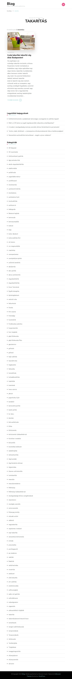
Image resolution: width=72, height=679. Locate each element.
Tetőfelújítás (13, 643)
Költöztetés (12, 430)
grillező (11, 353)
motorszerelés (13, 508)
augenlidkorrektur (15, 177)
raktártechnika (13, 565)
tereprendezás (13, 631)
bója (10, 230)
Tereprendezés (14, 635)
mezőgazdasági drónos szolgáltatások (21, 496)
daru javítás (12, 271)
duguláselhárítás (14, 283)
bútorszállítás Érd (14, 238)
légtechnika (12, 467)
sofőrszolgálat (13, 590)
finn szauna (12, 312)
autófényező (13, 181)
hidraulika (12, 369)
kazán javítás (13, 410)
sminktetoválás (14, 586)
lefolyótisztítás (13, 455)
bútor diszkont (13, 234)
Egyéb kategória (14, 291)
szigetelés (12, 606)
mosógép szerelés (15, 504)
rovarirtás (12, 570)
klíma (10, 426)
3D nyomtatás (13, 152)
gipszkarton (12, 344)
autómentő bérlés (15, 189)
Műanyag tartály (14, 512)
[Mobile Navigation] (63, 4)
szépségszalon (13, 602)
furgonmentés (13, 328)
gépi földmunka (14, 336)
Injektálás (12, 381)
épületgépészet (14, 295)
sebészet (11, 574)
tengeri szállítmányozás (16, 627)
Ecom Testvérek (14, 287)
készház (11, 418)
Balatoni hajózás (14, 213)
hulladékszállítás (14, 377)
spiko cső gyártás (14, 594)
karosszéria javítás (14, 406)
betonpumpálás (14, 222)
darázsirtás (12, 267)
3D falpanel (12, 148)
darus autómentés (15, 275)
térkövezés (12, 639)
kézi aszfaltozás (14, 422)
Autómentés (13, 185)
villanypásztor (13, 655)
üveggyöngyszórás (15, 651)
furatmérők (12, 320)
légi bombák (13, 459)
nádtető (11, 520)
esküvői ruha (13, 299)
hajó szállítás (13, 357)
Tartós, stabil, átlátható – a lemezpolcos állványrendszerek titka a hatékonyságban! (36, 131)
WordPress (42, 676)
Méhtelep (12, 488)
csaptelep (12, 250)
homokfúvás (13, 373)
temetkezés (12, 623)
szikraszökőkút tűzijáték (16, 610)
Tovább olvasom (12, 100)
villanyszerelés (13, 660)
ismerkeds (12, 385)
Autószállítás (13, 201)
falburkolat (12, 303)
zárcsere (11, 664)
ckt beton (12, 242)
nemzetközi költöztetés (16, 537)
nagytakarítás (13, 525)
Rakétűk (11, 561)
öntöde (11, 541)
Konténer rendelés (15, 439)
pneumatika (12, 545)
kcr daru (11, 414)
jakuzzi (11, 394)
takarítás (10, 52)
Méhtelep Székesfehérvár (17, 492)
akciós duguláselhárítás (16, 164)
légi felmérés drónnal (16, 463)
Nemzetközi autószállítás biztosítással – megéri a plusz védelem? (30, 135)
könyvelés (12, 443)
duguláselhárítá (14, 279)
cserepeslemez (13, 254)
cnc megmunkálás (14, 246)
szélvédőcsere (13, 598)
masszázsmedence (15, 484)
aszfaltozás (12, 172)
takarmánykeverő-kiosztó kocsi (19, 619)
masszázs (12, 479)
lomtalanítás (13, 475)
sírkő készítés (13, 578)
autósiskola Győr (14, 197)
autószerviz (12, 205)
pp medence (13, 553)
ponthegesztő (13, 549)
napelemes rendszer (15, 529)
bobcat (11, 226)
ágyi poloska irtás (14, 160)
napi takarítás (13, 533)
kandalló (11, 402)
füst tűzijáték (13, 332)
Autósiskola (12, 193)
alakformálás (13, 168)
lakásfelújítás (13, 451)
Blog (11, 3)
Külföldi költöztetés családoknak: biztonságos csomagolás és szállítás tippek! (34, 119)
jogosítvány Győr (14, 398)
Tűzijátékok (12, 647)
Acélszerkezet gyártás (16, 156)
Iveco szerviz (13, 389)
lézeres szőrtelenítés (15, 471)
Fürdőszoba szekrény (15, 324)
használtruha (13, 361)
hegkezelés (12, 365)
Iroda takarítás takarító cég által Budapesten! (19, 56)
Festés (11, 308)
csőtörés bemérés (14, 263)
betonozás (12, 217)
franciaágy (12, 316)
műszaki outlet (13, 516)
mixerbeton (12, 500)
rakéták (11, 557)
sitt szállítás (13, 582)
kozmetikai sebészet (15, 447)
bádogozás (12, 209)
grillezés (11, 348)
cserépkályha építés (15, 258)
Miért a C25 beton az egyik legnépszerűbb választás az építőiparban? (32, 123)
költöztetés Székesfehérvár (18, 434)
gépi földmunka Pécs (16, 340)
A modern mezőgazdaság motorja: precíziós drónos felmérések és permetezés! (35, 127)
